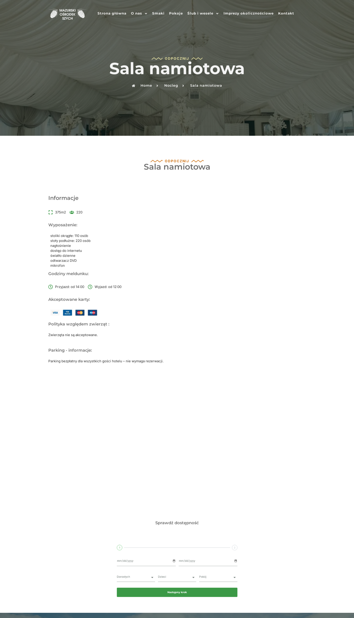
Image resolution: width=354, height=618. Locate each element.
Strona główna (112, 12)
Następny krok (177, 460)
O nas (139, 12)
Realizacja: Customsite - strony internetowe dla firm (177, 606)
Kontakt (286, 12)
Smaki (158, 12)
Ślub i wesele (203, 12)
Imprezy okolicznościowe (249, 12)
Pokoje (176, 12)
